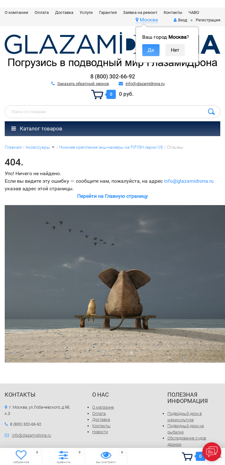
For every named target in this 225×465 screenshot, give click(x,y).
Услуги (86, 12)
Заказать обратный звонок (83, 83)
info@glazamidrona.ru (145, 83)
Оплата (42, 12)
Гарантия (108, 12)
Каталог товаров (36, 128)
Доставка (64, 12)
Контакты (173, 12)
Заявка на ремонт (140, 12)
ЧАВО (193, 12)
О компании (16, 12)
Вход (180, 20)
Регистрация (208, 20)
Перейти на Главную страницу (112, 196)
